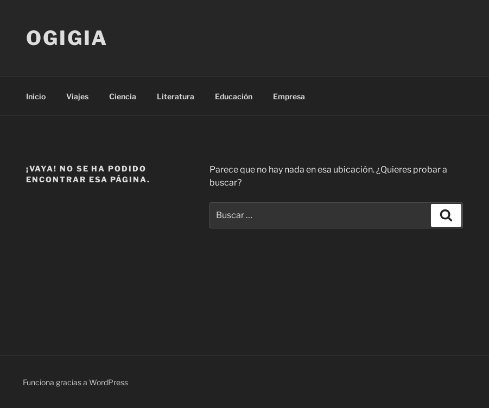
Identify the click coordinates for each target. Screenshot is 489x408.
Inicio (36, 96)
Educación (233, 96)
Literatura (175, 96)
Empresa (289, 96)
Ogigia (67, 38)
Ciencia (122, 96)
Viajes (77, 96)
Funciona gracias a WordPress (75, 382)
